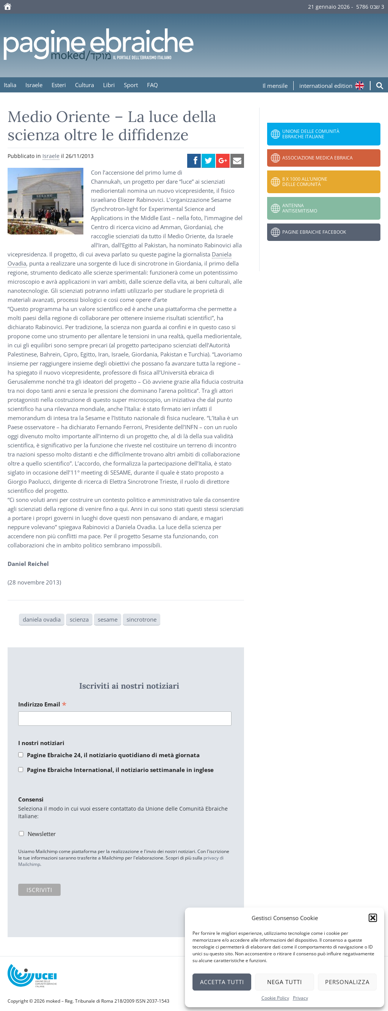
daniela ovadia (42, 619)
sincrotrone (141, 619)
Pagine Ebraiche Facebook (314, 232)
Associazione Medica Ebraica (317, 158)
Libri (109, 85)
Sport (131, 85)
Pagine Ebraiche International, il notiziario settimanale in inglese (120, 769)
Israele (33, 85)
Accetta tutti (222, 982)
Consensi (31, 799)
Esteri (59, 85)
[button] (373, 918)
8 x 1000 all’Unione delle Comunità (304, 182)
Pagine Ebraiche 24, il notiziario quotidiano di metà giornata (113, 755)
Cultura (84, 85)
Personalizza (347, 982)
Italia (10, 85)
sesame (107, 619)
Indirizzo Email (42, 704)
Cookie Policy (275, 998)
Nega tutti (284, 982)
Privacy (300, 998)
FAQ (152, 85)
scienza (79, 619)
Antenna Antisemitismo (299, 208)
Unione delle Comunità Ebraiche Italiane (311, 134)
